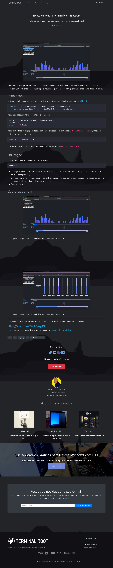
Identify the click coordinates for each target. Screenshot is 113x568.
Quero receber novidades (83, 505)
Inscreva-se (56, 366)
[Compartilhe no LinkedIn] (63, 352)
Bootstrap (74, 561)
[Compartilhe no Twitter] (50, 352)
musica (42, 338)
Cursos (37, 3)
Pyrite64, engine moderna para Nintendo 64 (89, 436)
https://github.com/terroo (56, 395)
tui (27, 338)
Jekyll (69, 561)
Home (25, 3)
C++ (71, 85)
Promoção (31, 3)
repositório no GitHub (62, 330)
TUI (30, 88)
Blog (42, 3)
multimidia (34, 338)
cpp (15, 338)
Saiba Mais (56, 466)
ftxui (10, 338)
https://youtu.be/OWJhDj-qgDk (26, 326)
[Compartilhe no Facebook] (59, 352)
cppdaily (21, 338)
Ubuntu (84, 101)
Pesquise (47, 3)
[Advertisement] (56, 32)
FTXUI (93, 85)
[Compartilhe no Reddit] (55, 352)
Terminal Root (14, 2)
